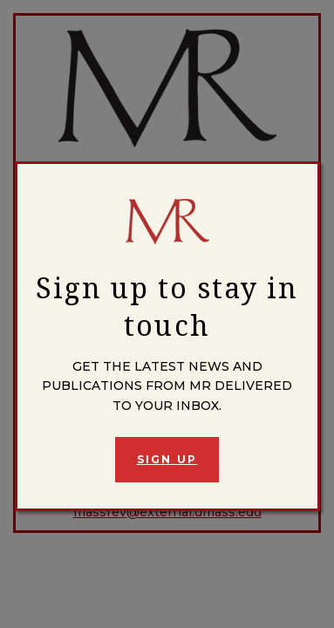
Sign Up (167, 459)
